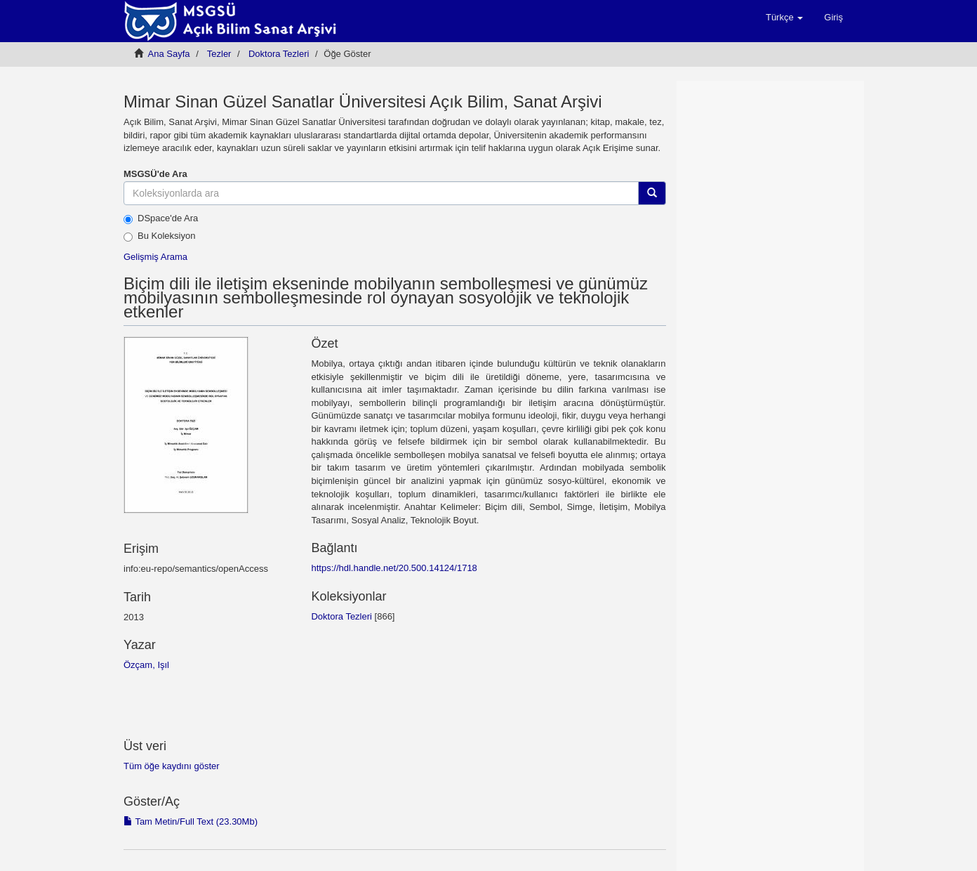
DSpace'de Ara (161, 218)
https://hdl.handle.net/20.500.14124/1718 (394, 568)
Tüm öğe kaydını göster (172, 766)
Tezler (219, 53)
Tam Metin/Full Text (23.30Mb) (191, 821)
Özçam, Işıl (146, 665)
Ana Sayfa (169, 53)
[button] (784, 17)
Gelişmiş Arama (155, 256)
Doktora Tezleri (278, 53)
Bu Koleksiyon (159, 236)
